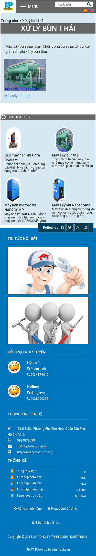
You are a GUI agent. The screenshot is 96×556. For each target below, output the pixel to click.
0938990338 (39, 399)
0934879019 (39, 374)
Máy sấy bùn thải (17, 96)
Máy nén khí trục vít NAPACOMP (20, 207)
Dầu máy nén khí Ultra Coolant (22, 157)
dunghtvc (38, 393)
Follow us (50, 227)
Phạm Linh (38, 369)
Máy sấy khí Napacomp (71, 205)
